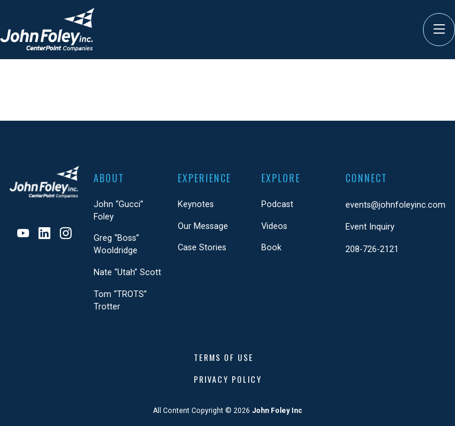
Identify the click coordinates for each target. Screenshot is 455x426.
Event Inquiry (370, 227)
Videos (274, 226)
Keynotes (196, 204)
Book (271, 248)
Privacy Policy (228, 379)
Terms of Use (224, 357)
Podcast (277, 204)
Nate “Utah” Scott (127, 272)
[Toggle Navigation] (439, 29)
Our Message (203, 226)
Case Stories (202, 248)
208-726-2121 (372, 249)
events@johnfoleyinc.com (395, 205)
